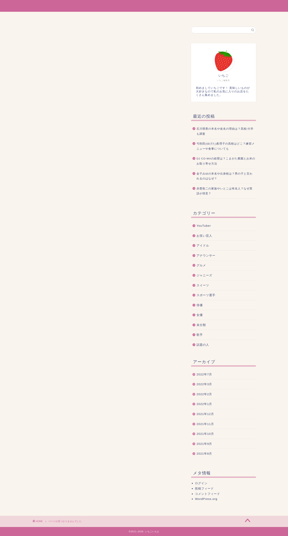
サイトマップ (152, 16)
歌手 (51, 243)
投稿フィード (204, 488)
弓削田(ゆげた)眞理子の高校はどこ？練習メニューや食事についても (226, 146)
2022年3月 (204, 384)
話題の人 (54, 248)
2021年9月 (204, 443)
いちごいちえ (144, 5)
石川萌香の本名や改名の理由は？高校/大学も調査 (225, 131)
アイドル (54, 196)
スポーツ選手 (58, 222)
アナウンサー (58, 201)
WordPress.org (206, 499)
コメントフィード (207, 493)
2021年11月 (205, 424)
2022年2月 (204, 394)
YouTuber (55, 186)
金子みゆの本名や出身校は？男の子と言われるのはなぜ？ (224, 176)
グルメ (53, 206)
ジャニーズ (56, 211)
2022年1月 (204, 404)
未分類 (53, 237)
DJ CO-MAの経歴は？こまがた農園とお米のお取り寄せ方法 (226, 161)
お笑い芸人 (56, 190)
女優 (51, 232)
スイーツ (54, 216)
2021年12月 (205, 414)
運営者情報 (126, 16)
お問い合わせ (179, 16)
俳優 (51, 227)
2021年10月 (205, 433)
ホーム (104, 16)
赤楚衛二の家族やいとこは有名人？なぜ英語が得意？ (224, 191)
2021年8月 (204, 453)
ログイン (201, 483)
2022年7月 (204, 374)
